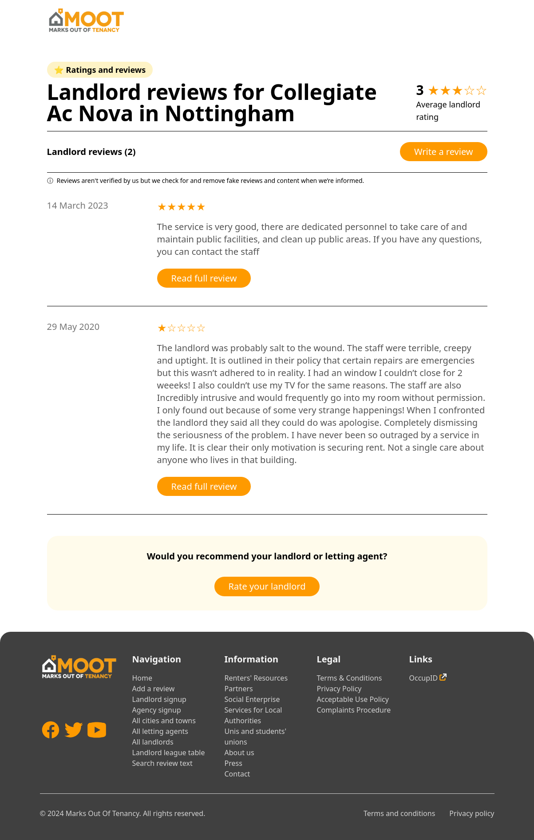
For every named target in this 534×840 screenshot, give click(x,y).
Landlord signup (159, 699)
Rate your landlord (267, 586)
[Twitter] (73, 745)
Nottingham (230, 113)
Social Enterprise (252, 699)
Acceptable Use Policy (353, 699)
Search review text (162, 763)
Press (233, 763)
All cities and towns (164, 720)
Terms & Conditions (349, 678)
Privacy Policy (339, 688)
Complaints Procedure (354, 710)
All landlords (153, 742)
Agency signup (156, 710)
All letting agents (160, 731)
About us (239, 752)
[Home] (86, 20)
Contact (237, 774)
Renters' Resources (256, 678)
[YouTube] (96, 745)
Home (142, 678)
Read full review (204, 278)
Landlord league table (168, 752)
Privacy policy (471, 813)
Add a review (153, 688)
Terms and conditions (399, 813)
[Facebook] (50, 745)
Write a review (443, 152)
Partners (239, 688)
